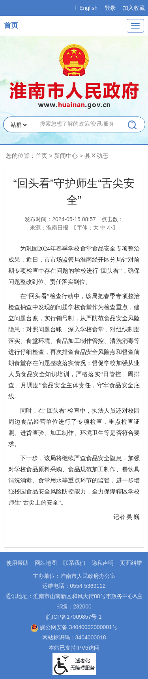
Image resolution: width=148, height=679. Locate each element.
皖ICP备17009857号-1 (73, 617)
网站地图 (46, 563)
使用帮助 (17, 563)
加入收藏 (134, 8)
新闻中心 (66, 155)
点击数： (112, 219)
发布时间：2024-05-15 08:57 (60, 219)
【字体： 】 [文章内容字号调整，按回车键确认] (94, 227)
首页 (11, 25)
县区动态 (96, 155)
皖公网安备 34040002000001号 (74, 627)
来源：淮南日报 (49, 227)
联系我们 (74, 563)
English (88, 8)
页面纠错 (131, 563)
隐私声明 (103, 563)
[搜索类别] (18, 124)
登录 (110, 8)
